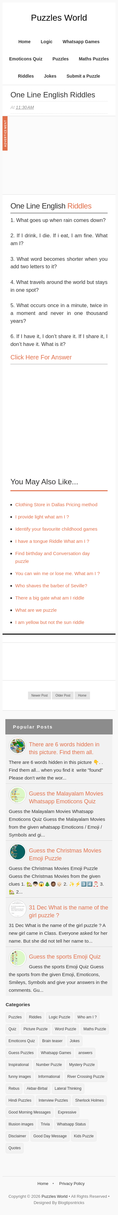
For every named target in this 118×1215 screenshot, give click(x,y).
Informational (49, 1076)
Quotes (14, 1148)
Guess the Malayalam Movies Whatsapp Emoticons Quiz (66, 797)
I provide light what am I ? (42, 516)
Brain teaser (52, 1041)
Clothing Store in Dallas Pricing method (56, 504)
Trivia (45, 1124)
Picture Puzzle (36, 1029)
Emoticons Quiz (25, 58)
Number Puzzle (49, 1065)
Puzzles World (59, 18)
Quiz (12, 1029)
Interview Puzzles (53, 1100)
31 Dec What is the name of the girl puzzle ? (68, 911)
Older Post (62, 695)
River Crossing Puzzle (85, 1076)
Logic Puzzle (59, 1017)
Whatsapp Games (81, 41)
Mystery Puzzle (82, 1065)
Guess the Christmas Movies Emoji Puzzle (65, 854)
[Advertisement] (57, 158)
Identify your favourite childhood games (56, 529)
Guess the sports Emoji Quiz (65, 957)
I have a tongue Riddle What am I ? (52, 541)
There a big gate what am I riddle (49, 597)
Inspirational (18, 1065)
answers (85, 1053)
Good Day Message (50, 1136)
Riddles (26, 76)
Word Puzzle (65, 1029)
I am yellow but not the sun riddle (49, 622)
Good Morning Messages (29, 1112)
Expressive (67, 1112)
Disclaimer (17, 1136)
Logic (47, 41)
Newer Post (39, 695)
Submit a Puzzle (83, 76)
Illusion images (20, 1124)
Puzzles (61, 58)
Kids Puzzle (84, 1136)
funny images (19, 1076)
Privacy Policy (72, 1183)
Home (24, 41)
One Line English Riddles (52, 94)
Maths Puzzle (94, 1029)
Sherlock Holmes (89, 1100)
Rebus (14, 1088)
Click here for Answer (41, 357)
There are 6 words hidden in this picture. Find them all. (64, 748)
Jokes (50, 76)
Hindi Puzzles (19, 1100)
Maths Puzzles (94, 58)
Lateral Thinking (68, 1088)
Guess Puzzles (21, 1053)
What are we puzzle (36, 610)
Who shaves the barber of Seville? (51, 585)
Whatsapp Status (71, 1124)
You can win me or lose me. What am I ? (57, 573)
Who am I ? (87, 1017)
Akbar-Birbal (37, 1088)
